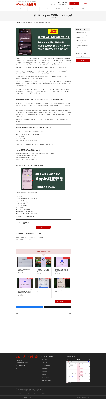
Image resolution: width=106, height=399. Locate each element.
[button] (74, 3)
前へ (17, 313)
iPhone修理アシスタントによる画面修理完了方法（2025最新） (43, 270)
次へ (70, 313)
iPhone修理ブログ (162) (81, 32)
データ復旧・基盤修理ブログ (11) (82, 46)
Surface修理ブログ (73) (81, 40)
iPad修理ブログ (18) (80, 37)
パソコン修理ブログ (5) (81, 43)
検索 (82, 60)
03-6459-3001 (22, 365)
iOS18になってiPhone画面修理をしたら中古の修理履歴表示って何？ (61, 270)
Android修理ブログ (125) (81, 35)
